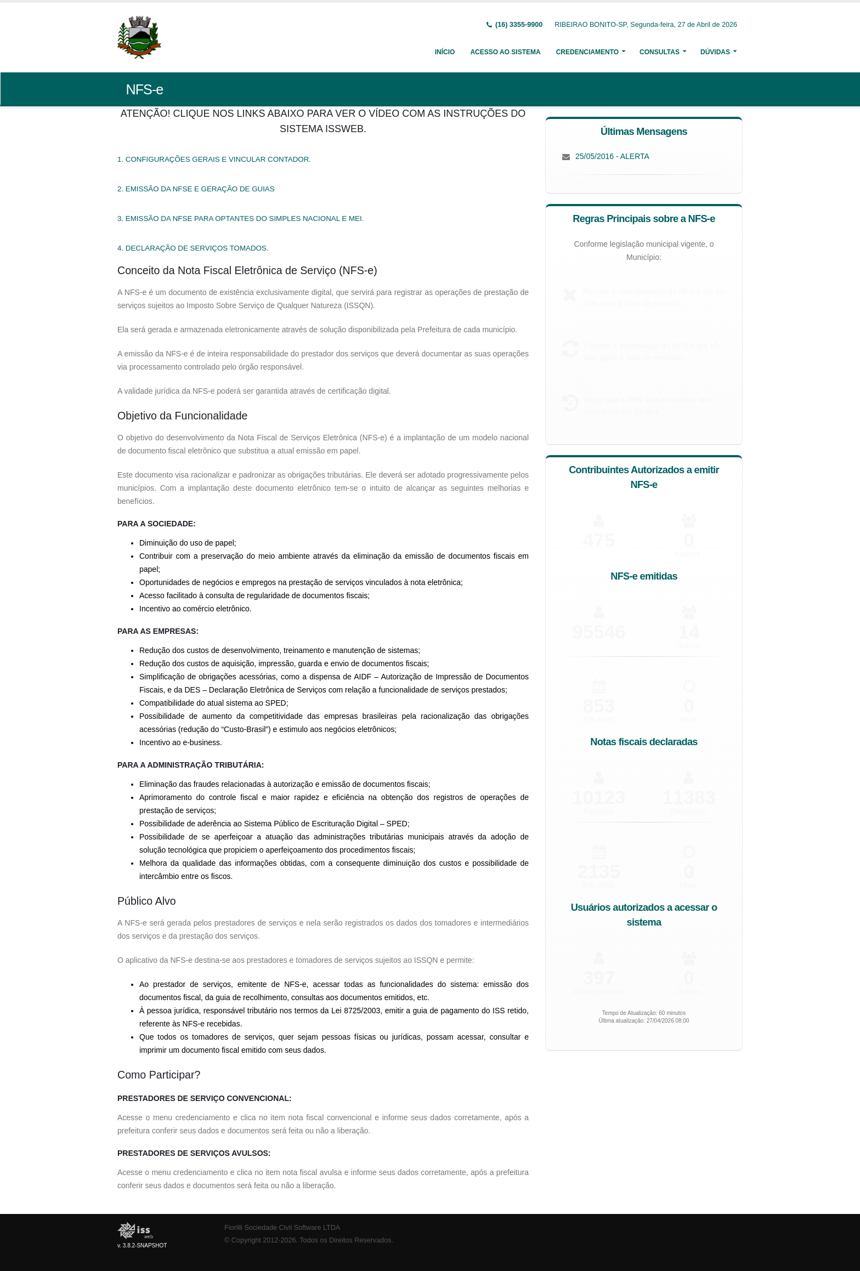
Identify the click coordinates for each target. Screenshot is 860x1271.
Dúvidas (715, 52)
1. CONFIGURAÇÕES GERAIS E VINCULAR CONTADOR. (214, 159)
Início (445, 52)
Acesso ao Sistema (505, 52)
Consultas (660, 52)
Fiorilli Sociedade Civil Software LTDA (282, 1228)
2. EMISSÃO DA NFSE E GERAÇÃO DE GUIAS (196, 189)
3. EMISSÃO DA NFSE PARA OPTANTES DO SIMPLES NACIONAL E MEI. (240, 218)
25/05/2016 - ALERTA (612, 156)
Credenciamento (587, 52)
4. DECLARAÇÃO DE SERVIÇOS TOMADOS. (193, 248)
